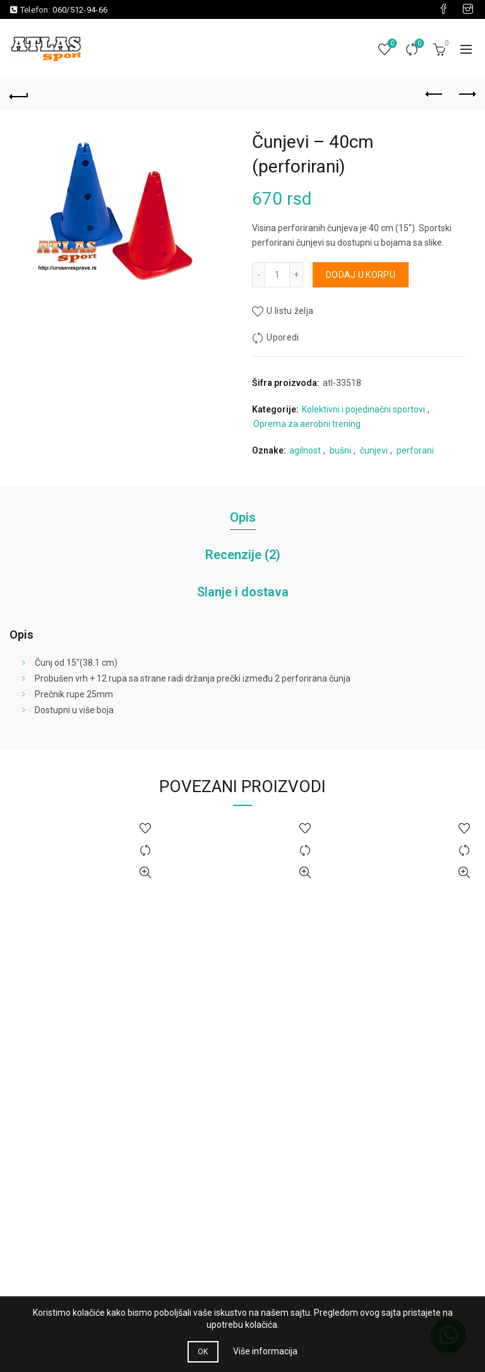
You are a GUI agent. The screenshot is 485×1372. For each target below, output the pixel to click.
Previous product (435, 94)
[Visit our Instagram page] (468, 9)
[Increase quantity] (296, 274)
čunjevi (374, 450)
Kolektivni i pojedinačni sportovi (363, 409)
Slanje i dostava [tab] (243, 591)
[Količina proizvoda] (277, 274)
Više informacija (265, 1351)
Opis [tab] (243, 517)
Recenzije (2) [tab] (242, 554)
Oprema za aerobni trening (307, 424)
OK (203, 1351)
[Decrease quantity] (258, 274)
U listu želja (289, 311)
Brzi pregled (146, 873)
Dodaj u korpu (360, 275)
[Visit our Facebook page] (443, 9)
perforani (415, 450)
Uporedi (418, 44)
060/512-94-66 (79, 10)
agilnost (305, 450)
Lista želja (391, 44)
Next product (466, 94)
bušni (340, 450)
